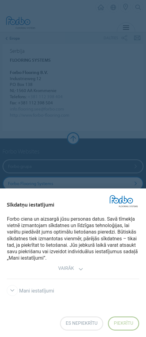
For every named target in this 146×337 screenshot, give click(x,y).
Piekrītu (123, 323)
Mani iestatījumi (30, 291)
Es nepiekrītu (82, 323)
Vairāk (70, 269)
